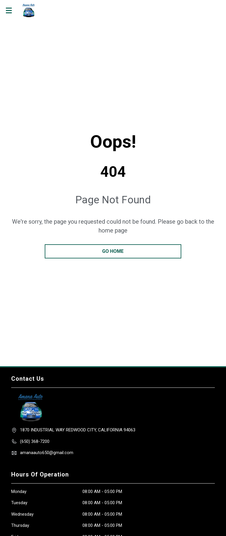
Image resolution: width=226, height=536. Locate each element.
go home (113, 251)
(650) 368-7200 (34, 441)
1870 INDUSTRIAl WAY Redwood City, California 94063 (77, 430)
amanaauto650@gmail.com (46, 452)
